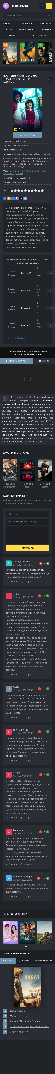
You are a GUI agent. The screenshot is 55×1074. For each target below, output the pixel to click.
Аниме (12, 35)
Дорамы (8, 30)
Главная (7, 24)
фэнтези (19, 173)
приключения (32, 170)
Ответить (13, 581)
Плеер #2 (44, 361)
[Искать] (48, 15)
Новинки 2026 (25, 24)
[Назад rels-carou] (3, 470)
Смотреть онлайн (16, 361)
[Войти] (42, 6)
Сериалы (8, 960)
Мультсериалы (26, 30)
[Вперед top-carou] (52, 53)
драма (13, 170)
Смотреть (29, 135)
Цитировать (29, 581)
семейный (44, 170)
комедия (21, 170)
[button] (26, 946)
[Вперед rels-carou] (52, 470)
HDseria (20, 6)
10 (42, 190)
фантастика (8, 173)
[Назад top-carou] (3, 53)
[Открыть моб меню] (49, 6)
